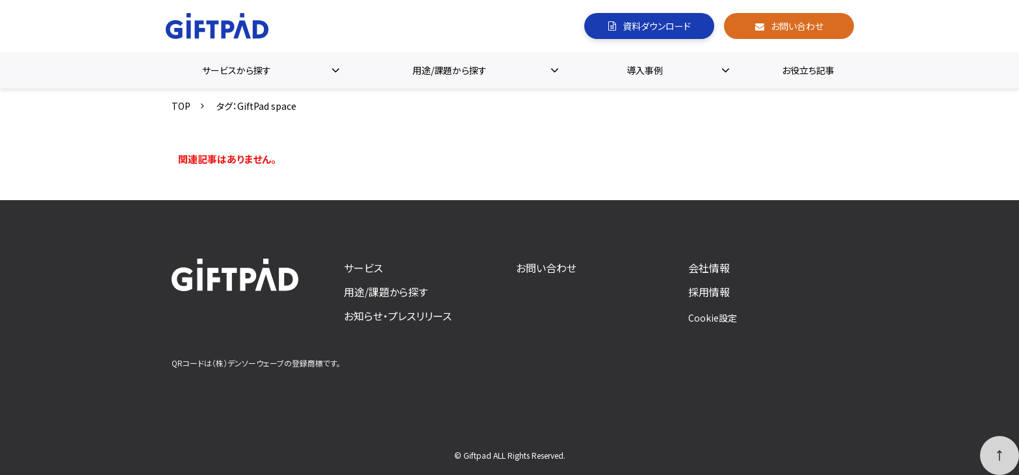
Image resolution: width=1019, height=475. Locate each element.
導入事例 (644, 70)
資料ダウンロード (657, 25)
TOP (181, 105)
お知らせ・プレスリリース (398, 316)
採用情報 (709, 292)
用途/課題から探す (450, 70)
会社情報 (709, 268)
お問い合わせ (797, 25)
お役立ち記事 (808, 70)
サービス (363, 268)
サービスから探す (236, 70)
